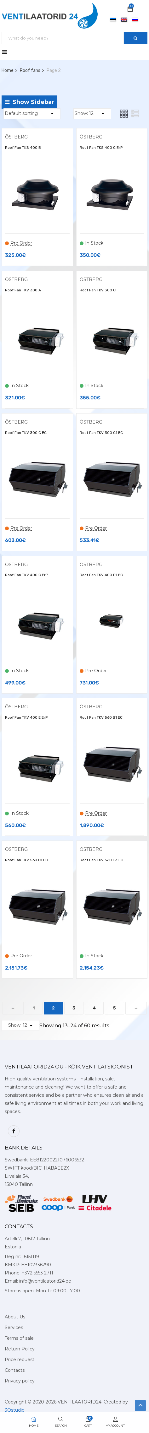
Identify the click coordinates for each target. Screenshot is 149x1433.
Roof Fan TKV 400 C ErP (26, 575)
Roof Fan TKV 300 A (23, 290)
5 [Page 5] (114, 1008)
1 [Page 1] (34, 1008)
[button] (130, 9)
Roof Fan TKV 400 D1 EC (101, 575)
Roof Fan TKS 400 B (23, 147)
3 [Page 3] (73, 1008)
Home (8, 70)
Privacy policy (20, 1381)
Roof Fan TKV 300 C (98, 290)
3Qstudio (15, 1410)
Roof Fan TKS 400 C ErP (101, 147)
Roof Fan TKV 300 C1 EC (101, 432)
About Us (15, 1317)
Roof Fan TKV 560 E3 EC (101, 860)
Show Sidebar (29, 102)
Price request (19, 1359)
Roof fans (30, 70)
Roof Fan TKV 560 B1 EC (101, 717)
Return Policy (20, 1349)
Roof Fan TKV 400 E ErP (26, 717)
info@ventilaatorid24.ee (45, 1281)
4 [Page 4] (94, 1008)
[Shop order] (31, 113)
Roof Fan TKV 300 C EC (26, 432)
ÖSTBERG (16, 137)
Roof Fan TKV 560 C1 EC (26, 860)
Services (14, 1327)
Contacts (15, 1370)
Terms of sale (19, 1338)
